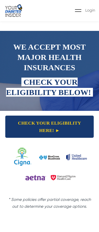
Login (90, 10)
